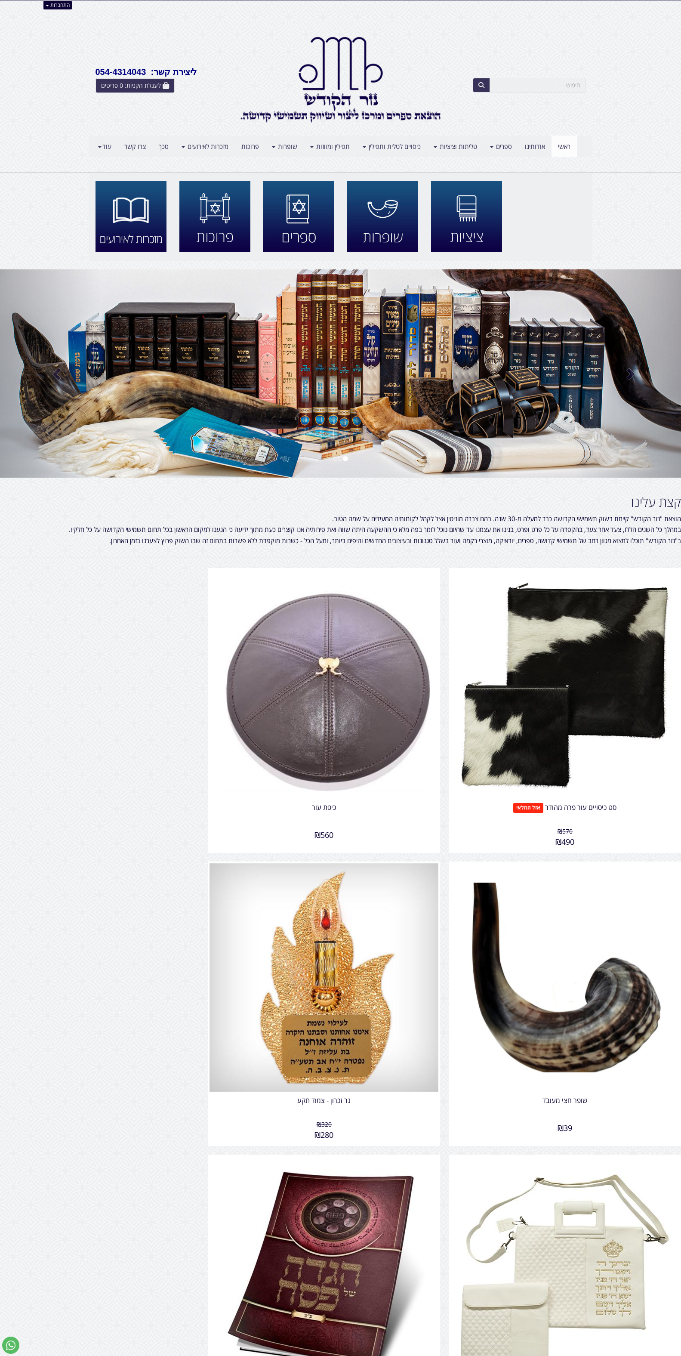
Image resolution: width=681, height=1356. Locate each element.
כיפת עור (427, 735)
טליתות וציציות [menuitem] (455, 146)
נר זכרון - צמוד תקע (80, 735)
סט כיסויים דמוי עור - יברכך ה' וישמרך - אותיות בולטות (600, 961)
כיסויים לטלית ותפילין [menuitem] (392, 146)
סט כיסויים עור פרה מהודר (617, 735)
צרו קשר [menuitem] (135, 146)
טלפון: (452, 1280)
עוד (104, 146)
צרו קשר (565, 1049)
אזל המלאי (564, 736)
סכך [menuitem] (164, 146)
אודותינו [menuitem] (535, 146)
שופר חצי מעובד (253, 735)
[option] (340, 373)
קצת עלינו (656, 502)
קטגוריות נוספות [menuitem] (565, 1308)
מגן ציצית (253, 957)
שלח (574, 1224)
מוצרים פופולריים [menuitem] (564, 1262)
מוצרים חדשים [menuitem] (568, 1271)
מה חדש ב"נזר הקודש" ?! (292, 1043)
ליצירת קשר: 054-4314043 (146, 72)
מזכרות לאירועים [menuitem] (205, 146)
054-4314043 (422, 1280)
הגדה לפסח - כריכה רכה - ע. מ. (427, 957)
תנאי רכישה (445, 1290)
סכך (312, 1167)
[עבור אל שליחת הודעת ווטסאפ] (10, 1345)
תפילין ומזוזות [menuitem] (330, 146)
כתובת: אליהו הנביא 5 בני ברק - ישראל (411, 1271)
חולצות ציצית (294, 1067)
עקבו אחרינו (313, 1249)
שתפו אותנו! (318, 1271)
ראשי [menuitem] (564, 146)
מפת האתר (567, 1249)
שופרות (305, 1117)
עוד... (199, 1249)
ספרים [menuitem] (501, 146)
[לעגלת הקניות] (135, 85)
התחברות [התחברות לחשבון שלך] (58, 5)
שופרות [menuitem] (284, 146)
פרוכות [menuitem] (250, 146)
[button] (51, 373)
